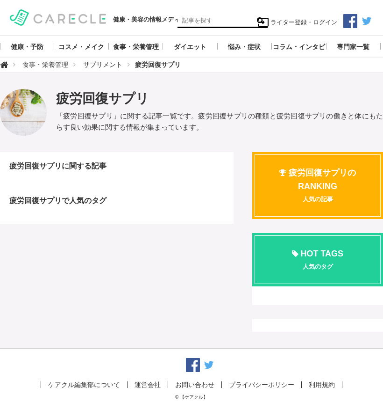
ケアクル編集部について (84, 384)
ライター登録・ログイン (297, 22)
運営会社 (148, 384)
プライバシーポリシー (261, 384)
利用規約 (322, 384)
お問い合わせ (194, 384)
